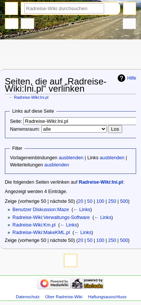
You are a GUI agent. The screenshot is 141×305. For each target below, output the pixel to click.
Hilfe (131, 78)
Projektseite (11, 24)
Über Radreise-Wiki (63, 296)
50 (89, 201)
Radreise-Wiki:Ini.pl (31, 97)
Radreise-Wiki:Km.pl (34, 225)
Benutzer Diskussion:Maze (40, 209)
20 (80, 201)
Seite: (16, 121)
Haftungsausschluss (107, 296)
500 (124, 201)
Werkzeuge (129, 24)
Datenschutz (28, 296)
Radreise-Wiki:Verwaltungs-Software (51, 217)
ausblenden (71, 157)
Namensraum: (25, 129)
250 (112, 201)
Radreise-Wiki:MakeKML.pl (41, 232)
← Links (82, 209)
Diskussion (27, 24)
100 (100, 201)
